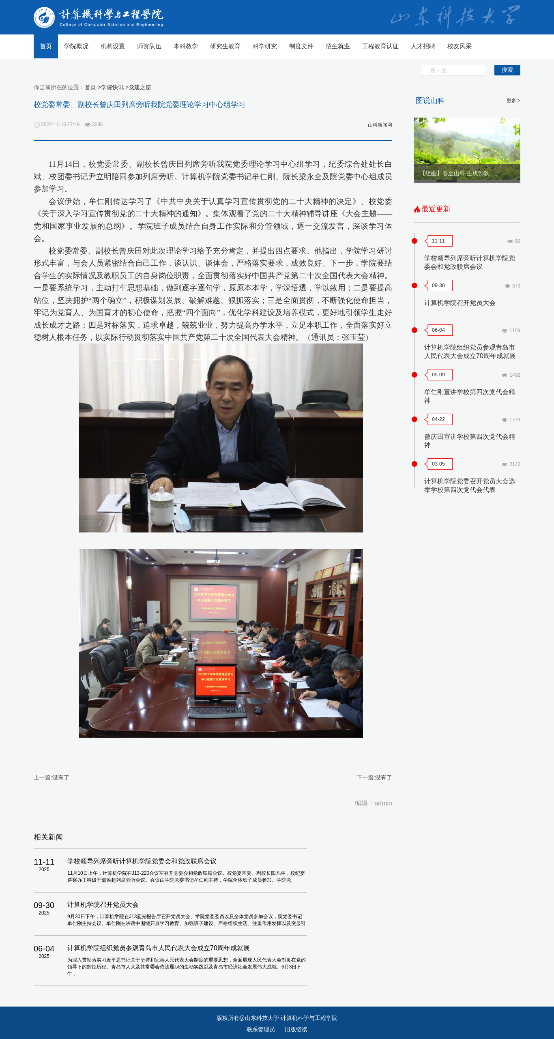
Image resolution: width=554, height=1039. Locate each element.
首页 (46, 46)
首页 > (93, 87)
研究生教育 (225, 46)
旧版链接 (296, 1029)
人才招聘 (423, 46)
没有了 (60, 777)
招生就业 (338, 46)
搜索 (507, 70)
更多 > (513, 100)
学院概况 (76, 46)
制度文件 (301, 46)
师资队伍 (149, 46)
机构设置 (113, 46)
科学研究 (265, 46)
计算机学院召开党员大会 (460, 302)
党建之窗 (140, 87)
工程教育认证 (380, 46)
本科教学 (186, 46)
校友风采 (459, 46)
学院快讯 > (115, 87)
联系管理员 (262, 1029)
